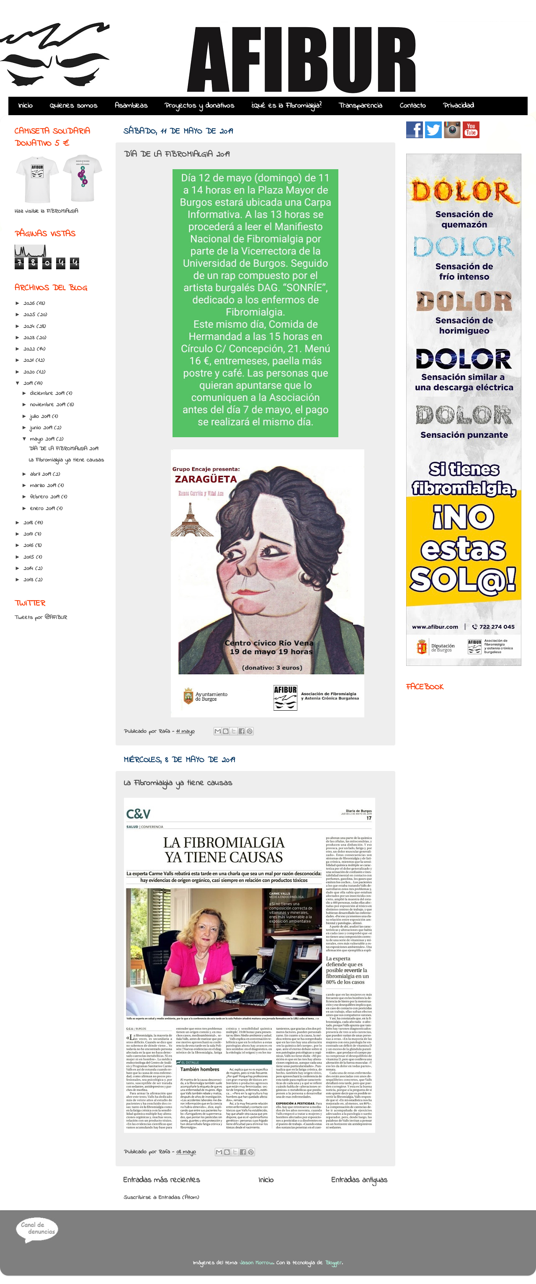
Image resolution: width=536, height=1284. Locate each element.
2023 (29, 338)
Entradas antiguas (359, 1180)
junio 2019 (42, 428)
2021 (29, 360)
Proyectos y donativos (199, 106)
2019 (28, 383)
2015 (29, 557)
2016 (29, 545)
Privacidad (458, 106)
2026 (29, 303)
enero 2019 (43, 509)
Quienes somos (73, 106)
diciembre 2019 (48, 393)
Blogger (333, 1263)
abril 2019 (41, 474)
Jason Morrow (256, 1263)
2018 (29, 523)
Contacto (413, 106)
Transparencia (360, 106)
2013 (29, 580)
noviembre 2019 (48, 405)
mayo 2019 (43, 439)
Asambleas (131, 106)
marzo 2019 (44, 486)
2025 (30, 315)
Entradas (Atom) (179, 1198)
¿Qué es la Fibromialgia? (286, 106)
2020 (29, 372)
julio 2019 (41, 417)
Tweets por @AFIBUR (41, 618)
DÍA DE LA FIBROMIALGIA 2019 (176, 155)
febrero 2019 (45, 497)
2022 (30, 349)
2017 (29, 534)
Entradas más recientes (162, 1180)
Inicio (25, 106)
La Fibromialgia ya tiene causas (178, 783)
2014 (29, 569)
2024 (29, 326)
